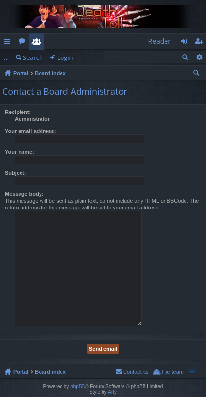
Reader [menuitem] (159, 41)
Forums (24, 43)
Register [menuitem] (200, 43)
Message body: (24, 194)
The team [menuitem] (172, 372)
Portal (20, 73)
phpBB (77, 386)
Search (33, 57)
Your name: (19, 152)
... (6, 57)
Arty (112, 392)
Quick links (9, 43)
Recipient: (18, 112)
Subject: (15, 173)
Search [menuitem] (197, 74)
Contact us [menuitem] (136, 372)
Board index (50, 73)
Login (65, 57)
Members (38, 43)
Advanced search (199, 57)
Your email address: (30, 131)
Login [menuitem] (186, 43)
